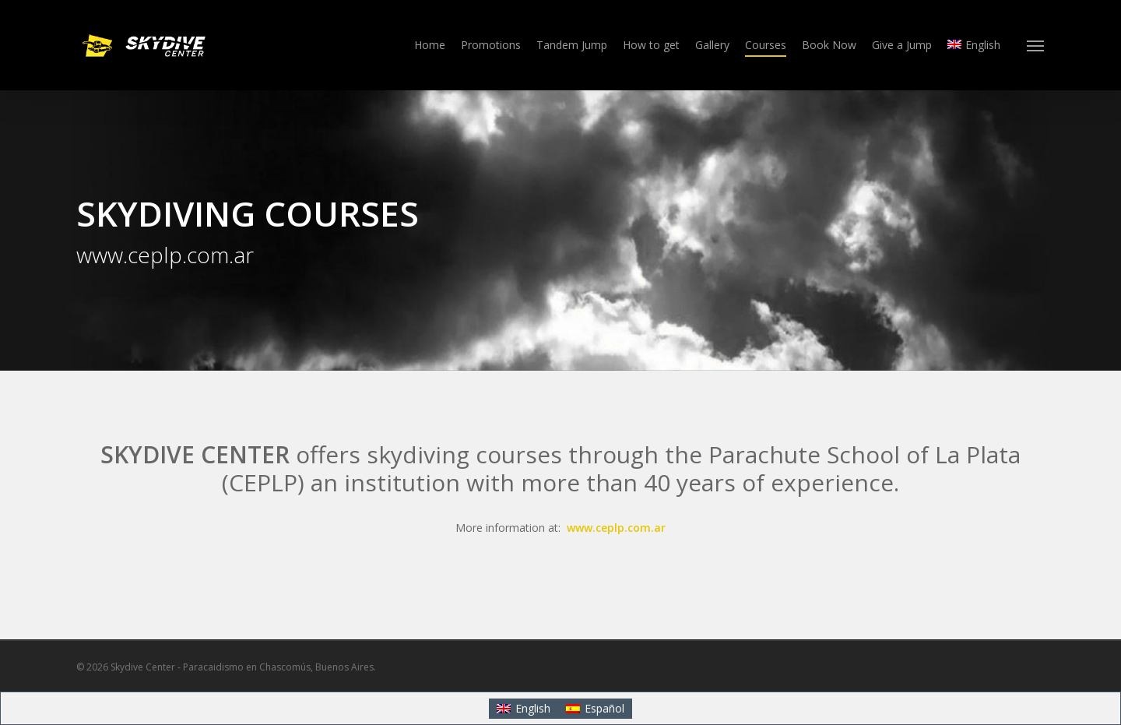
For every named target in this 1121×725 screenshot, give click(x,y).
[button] (1036, 45)
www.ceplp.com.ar (616, 527)
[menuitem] (973, 45)
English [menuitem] (532, 708)
